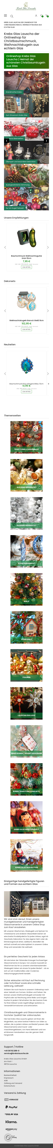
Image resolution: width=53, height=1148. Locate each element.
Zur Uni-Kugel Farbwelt (15, 208)
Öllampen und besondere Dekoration (21, 161)
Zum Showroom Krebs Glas (16, 115)
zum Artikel (26, 267)
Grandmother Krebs (14, 92)
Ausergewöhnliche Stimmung (17, 185)
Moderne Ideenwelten (14, 138)
